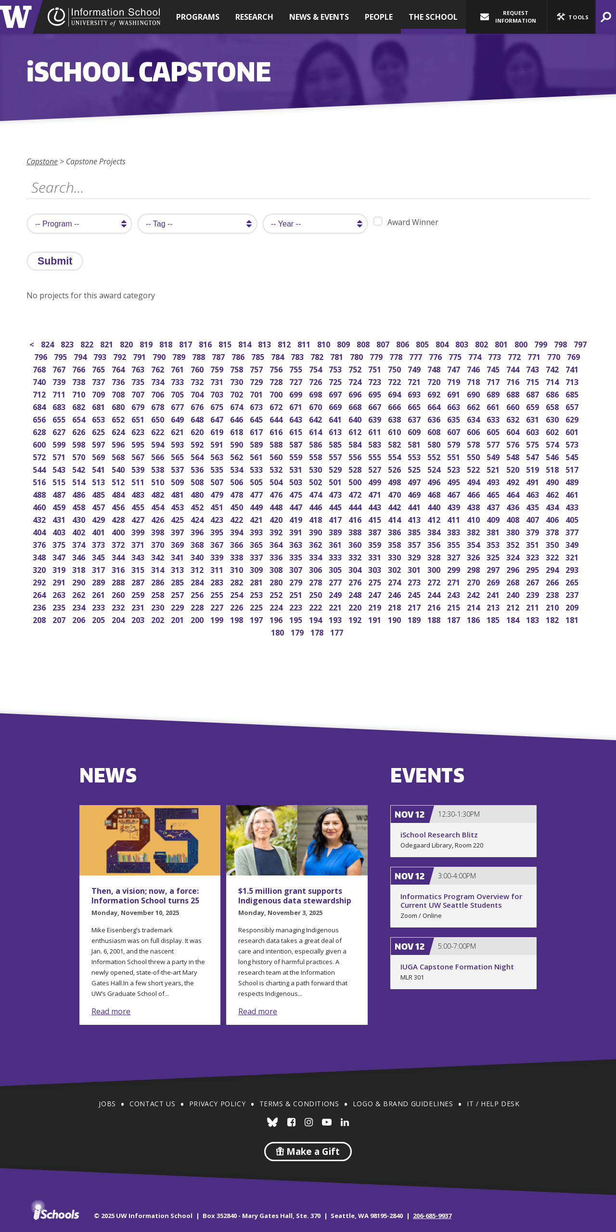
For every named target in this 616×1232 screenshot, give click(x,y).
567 (139, 456)
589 (257, 443)
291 (60, 581)
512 (119, 481)
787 (219, 355)
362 (316, 543)
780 (357, 355)
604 (514, 430)
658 (553, 405)
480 (198, 493)
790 (160, 355)
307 (297, 568)
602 (553, 430)
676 (198, 405)
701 (257, 393)
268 (514, 581)
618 (237, 430)
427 (139, 518)
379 (533, 531)
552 (435, 456)
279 (297, 581)
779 (377, 355)
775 (456, 355)
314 (159, 568)
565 (178, 456)
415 (376, 518)
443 (376, 506)
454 (159, 506)
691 (454, 393)
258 (159, 593)
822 (88, 343)
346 (80, 556)
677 (178, 405)
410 (474, 518)
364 (277, 543)
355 (454, 543)
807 (384, 343)
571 (60, 456)
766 (80, 368)
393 (257, 531)
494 (474, 481)
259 (139, 593)
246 (395, 593)
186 (474, 618)
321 (573, 556)
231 (139, 606)
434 (553, 506)
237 (573, 593)
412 (435, 518)
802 (482, 343)
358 (395, 543)
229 (178, 606)
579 (454, 443)
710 (80, 393)
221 (336, 606)
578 (474, 443)
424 (198, 518)
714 (553, 380)
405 (573, 518)
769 (574, 355)
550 (474, 456)
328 (435, 556)
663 (454, 405)
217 (415, 606)
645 (257, 418)
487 (60, 493)
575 (533, 443)
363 (297, 543)
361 (336, 543)
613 (336, 430)
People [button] (379, 17)
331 (376, 556)
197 (257, 618)
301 (415, 568)
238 (553, 593)
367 (218, 543)
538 (159, 468)
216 (435, 606)
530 (316, 468)
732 (198, 380)
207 (60, 618)
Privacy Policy (217, 1103)
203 (139, 618)
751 (376, 368)
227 (218, 606)
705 (178, 393)
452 (198, 506)
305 (336, 568)
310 (237, 568)
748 (435, 368)
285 (178, 581)
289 (99, 581)
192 (356, 618)
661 (494, 405)
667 (376, 405)
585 (336, 443)
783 (298, 355)
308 (277, 568)
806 (403, 343)
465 (494, 493)
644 (277, 418)
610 (395, 430)
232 (119, 606)
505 (257, 481)
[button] (571, 17)
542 (80, 468)
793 (101, 355)
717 (494, 380)
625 (99, 430)
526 (395, 468)
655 (60, 418)
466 (474, 493)
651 (139, 418)
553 (415, 456)
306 (316, 568)
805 (423, 343)
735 (139, 380)
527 (376, 468)
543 (60, 468)
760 (198, 368)
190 (395, 618)
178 (318, 631)
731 (218, 380)
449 (257, 506)
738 (80, 380)
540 (119, 468)
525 (415, 468)
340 (198, 556)
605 (494, 430)
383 (454, 531)
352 (514, 543)
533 (257, 468)
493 (494, 481)
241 (494, 593)
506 (237, 481)
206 (80, 618)
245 (415, 593)
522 (474, 468)
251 (297, 593)
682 (80, 405)
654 (80, 418)
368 (198, 543)
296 (514, 568)
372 (119, 543)
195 (297, 618)
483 (139, 493)
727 (297, 380)
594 (159, 443)
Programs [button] (197, 17)
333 (336, 556)
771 (535, 355)
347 (60, 556)
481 (178, 493)
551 (454, 456)
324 (514, 556)
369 (178, 543)
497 (415, 481)
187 (454, 618)
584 (356, 443)
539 (139, 468)
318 (80, 568)
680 (119, 405)
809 (344, 343)
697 (336, 393)
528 (356, 468)
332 (356, 556)
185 (494, 618)
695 (376, 393)
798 (561, 343)
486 (80, 493)
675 (218, 405)
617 (257, 430)
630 (553, 418)
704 (198, 393)
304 (356, 568)
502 (316, 481)
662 (474, 405)
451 (218, 506)
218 (395, 606)
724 (356, 380)
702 (237, 393)
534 (237, 468)
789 (180, 355)
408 (514, 518)
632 (514, 418)
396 (198, 531)
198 (237, 618)
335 (297, 556)
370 (159, 543)
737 (99, 380)
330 (395, 556)
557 (336, 456)
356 (435, 543)
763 (139, 368)
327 (454, 556)
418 (316, 518)
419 (297, 518)
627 (60, 430)
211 (533, 606)
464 (514, 493)
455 (139, 506)
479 (218, 493)
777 (416, 355)
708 (119, 393)
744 (514, 368)
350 (553, 543)
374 (80, 543)
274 (395, 581)
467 (454, 493)
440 (435, 506)
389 (336, 531)
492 (514, 481)
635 (454, 418)
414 (395, 518)
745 (494, 368)
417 (336, 518)
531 (297, 468)
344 (119, 556)
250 (316, 593)
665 (415, 405)
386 (395, 531)
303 (376, 568)
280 (277, 581)
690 (474, 393)
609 (415, 430)
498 (395, 481)
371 (139, 543)
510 (159, 481)
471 (376, 493)
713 (573, 380)
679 (139, 405)
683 (60, 405)
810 (325, 343)
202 (159, 618)
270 (474, 581)
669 (336, 405)
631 (533, 418)
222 (316, 606)
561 (257, 456)
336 (277, 556)
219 (376, 606)
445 (336, 506)
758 (237, 368)
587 (297, 443)
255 (218, 593)
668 (356, 405)
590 (237, 443)
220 (356, 606)
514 (80, 481)
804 (443, 343)
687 (533, 393)
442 (395, 506)
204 (119, 618)
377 (573, 531)
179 (298, 631)
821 (108, 343)
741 (573, 368)
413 (415, 518)
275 (376, 581)
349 (573, 543)
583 (376, 443)
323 (533, 556)
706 (159, 393)
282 (237, 581)
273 (415, 581)
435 (533, 506)
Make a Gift (308, 1151)
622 (159, 430)
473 (336, 493)
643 (297, 418)
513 (99, 481)
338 (237, 556)
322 (553, 556)
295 (533, 568)
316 (119, 568)
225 (257, 606)
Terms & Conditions (299, 1103)
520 (514, 468)
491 (533, 481)
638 (395, 418)
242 (474, 593)
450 (237, 506)
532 (277, 468)
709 (99, 393)
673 (257, 405)
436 (514, 506)
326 (474, 556)
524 (435, 468)
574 (553, 443)
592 (198, 443)
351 (533, 543)
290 (80, 581)
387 (376, 531)
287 (139, 581)
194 (316, 618)
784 (278, 355)
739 (60, 380)
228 (198, 606)
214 (474, 606)
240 (514, 593)
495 (454, 481)
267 (533, 581)
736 (119, 380)
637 (415, 418)
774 (476, 355)
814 (246, 343)
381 (494, 531)
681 (99, 405)
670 (316, 405)
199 (218, 618)
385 (415, 531)
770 (555, 355)
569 (99, 456)
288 (119, 581)
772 (515, 355)
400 (119, 531)
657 (573, 405)
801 (502, 343)
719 (454, 380)
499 (376, 481)
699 (297, 393)
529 (336, 468)
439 (454, 506)
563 (218, 456)
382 (474, 531)
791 (140, 355)
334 (316, 556)
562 (237, 456)
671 (297, 405)
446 (316, 506)
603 (533, 430)
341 (178, 556)
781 (338, 355)
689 (494, 393)
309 (257, 568)
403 (60, 531)
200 (198, 618)
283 (218, 581)
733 (178, 380)
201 (178, 618)
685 (573, 393)
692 (435, 393)
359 (376, 543)
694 (395, 393)
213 (494, 606)
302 (395, 568)
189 (415, 618)
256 (198, 593)
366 (237, 543)
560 (277, 456)
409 (494, 518)
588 (277, 443)
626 (80, 430)
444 (356, 506)
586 (316, 443)
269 (494, 581)
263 (60, 593)
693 (415, 393)
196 (277, 618)
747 (454, 368)
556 (356, 456)
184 (514, 618)
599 (60, 443)
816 (206, 343)
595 (139, 443)
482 (159, 493)
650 (159, 418)
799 (542, 343)
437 (494, 506)
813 (265, 343)
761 (178, 368)
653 (99, 418)
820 (127, 343)
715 (533, 380)
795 (61, 355)
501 (336, 481)
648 (198, 418)
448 (277, 506)
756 (277, 368)
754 (316, 368)
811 (305, 343)
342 (159, 556)
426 (159, 518)
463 (533, 493)
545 (573, 456)
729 (257, 380)
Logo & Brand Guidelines (403, 1103)
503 (297, 481)
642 (316, 418)
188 (435, 618)
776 (436, 355)
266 (553, 581)
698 (316, 393)
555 (376, 456)
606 (474, 430)
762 (159, 368)
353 (494, 543)
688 (514, 393)
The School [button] (433, 17)
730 (237, 380)
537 (178, 468)
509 (178, 481)
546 (553, 456)
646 (237, 418)
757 (257, 368)
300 (435, 568)
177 (338, 631)
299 (454, 568)
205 (99, 618)
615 (297, 430)
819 (147, 343)
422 (237, 518)
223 (297, 606)
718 (474, 380)
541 (99, 468)
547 (533, 456)
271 (454, 581)
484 (119, 493)
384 (435, 531)
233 (99, 606)
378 (553, 531)
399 (139, 531)
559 (297, 456)
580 (435, 443)
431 (60, 518)
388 (356, 531)
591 (218, 443)
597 (99, 443)
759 (218, 368)
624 (119, 430)
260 (119, 593)
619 (218, 430)
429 (99, 518)
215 (454, 606)
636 (435, 418)
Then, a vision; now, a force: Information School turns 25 (145, 896)
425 (178, 518)
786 (239, 355)
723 (376, 380)
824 (48, 343)
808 (364, 343)
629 (573, 418)
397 (178, 531)
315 (139, 568)
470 (395, 493)
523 (454, 468)
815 (226, 343)
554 (395, 456)
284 (198, 581)
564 (198, 456)
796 (42, 355)
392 (277, 531)
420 (277, 518)
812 (285, 343)
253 (257, 593)
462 (553, 493)
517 (573, 468)
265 (573, 581)
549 (494, 456)
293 (573, 568)
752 (356, 368)
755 (297, 368)
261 (99, 593)
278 (316, 581)
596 (119, 443)
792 (120, 355)
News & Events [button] (319, 17)
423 (218, 518)
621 (178, 430)
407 (533, 518)
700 (277, 393)
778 (397, 355)
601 (573, 430)
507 (218, 481)
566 (159, 456)
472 (356, 493)
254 (237, 593)
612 (356, 430)
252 (277, 593)
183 (533, 618)
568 (119, 456)
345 (99, 556)
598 (80, 443)
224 (277, 606)
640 (356, 418)
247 (376, 593)
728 (277, 380)
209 (573, 606)
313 (178, 568)
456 (119, 506)
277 (336, 581)
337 (257, 556)
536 (198, 468)
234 (80, 606)
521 (494, 468)
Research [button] (254, 17)
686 (553, 393)
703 (218, 393)
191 (376, 618)
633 (494, 418)
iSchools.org (55, 1210)
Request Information (508, 16)
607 (454, 430)
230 (159, 606)
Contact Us (152, 1103)
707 (139, 393)
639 (376, 418)
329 (415, 556)
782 (318, 355)
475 (297, 493)
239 (533, 593)
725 (336, 380)
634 (474, 418)
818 (167, 343)
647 (218, 418)
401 (99, 531)
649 (178, 418)
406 (553, 518)
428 (119, 518)
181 (573, 618)
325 (494, 556)
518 (553, 468)
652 (119, 418)
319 (60, 568)
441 (415, 506)
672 (277, 405)
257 (178, 593)
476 (277, 493)
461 (573, 493)
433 (573, 506)
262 (80, 593)
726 (316, 380)
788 (199, 355)
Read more (110, 1011)
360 (356, 543)
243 (454, 593)
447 (297, 506)
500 (356, 481)
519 (533, 468)
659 (533, 405)
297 (494, 568)
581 (415, 443)
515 (60, 481)
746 (474, 368)
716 (514, 380)
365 (257, 543)
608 (435, 430)
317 (99, 568)
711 (60, 393)
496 (435, 481)
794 (81, 355)
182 (553, 618)
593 (178, 443)
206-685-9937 (432, 1215)
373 (99, 543)
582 (395, 443)
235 (60, 606)
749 (415, 368)
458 (80, 506)
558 (316, 456)
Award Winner (405, 221)
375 (60, 543)
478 (237, 493)
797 (581, 343)
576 (514, 443)
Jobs (107, 1103)
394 (237, 531)
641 (336, 418)
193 (336, 618)
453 (178, 506)
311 (218, 568)
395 (218, 531)
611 (376, 430)
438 (474, 506)
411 (454, 518)
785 (259, 355)
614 (316, 430)
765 (99, 368)
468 (435, 493)
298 (474, 568)
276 (356, 581)
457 (99, 506)
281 (257, 581)
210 (553, 606)
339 (218, 556)
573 (573, 443)
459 (60, 506)
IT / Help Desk (493, 1103)
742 (553, 368)
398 (159, 531)
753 (336, 368)
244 (435, 593)
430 (80, 518)
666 (395, 405)
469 (415, 493)
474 (316, 493)
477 (257, 493)
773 (495, 355)
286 (159, 581)
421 (257, 518)
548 (514, 456)
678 (159, 405)
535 (218, 468)
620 (198, 430)
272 (435, 581)
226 (237, 606)
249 (336, 593)
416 (356, 518)
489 (573, 481)
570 (80, 456)
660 (514, 405)
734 (159, 380)
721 (415, 380)
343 (139, 556)
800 (522, 343)
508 (198, 481)
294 (553, 568)
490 (553, 481)
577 (494, 443)
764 (119, 368)
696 (356, 393)
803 (463, 343)
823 (68, 343)
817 (186, 343)
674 (237, 405)
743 (533, 368)
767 (60, 368)
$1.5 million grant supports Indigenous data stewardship (294, 896)
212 (514, 606)
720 (435, 380)
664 (435, 405)
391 (297, 531)
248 (356, 593)
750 (395, 368)
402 (80, 531)
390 (316, 531)
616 (277, 430)
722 (395, 380)
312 (198, 568)
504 (277, 481)
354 (474, 543)
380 (514, 531)
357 (415, 543)
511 (139, 481)
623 (139, 430)
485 (99, 493)
